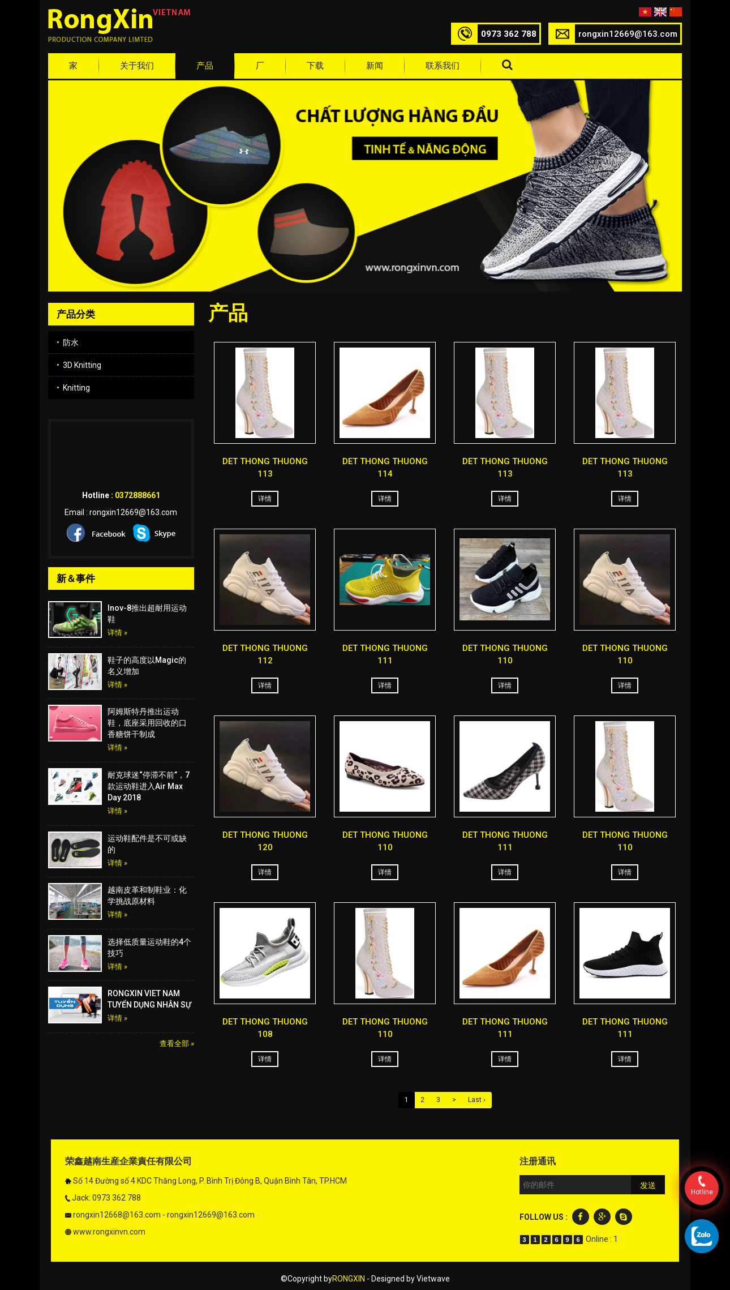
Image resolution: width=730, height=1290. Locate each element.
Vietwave (433, 1278)
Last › (477, 1100)
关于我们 (137, 66)
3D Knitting (79, 365)
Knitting (73, 387)
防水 (68, 342)
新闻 (374, 66)
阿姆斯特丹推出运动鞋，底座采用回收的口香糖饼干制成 (147, 723)
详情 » (117, 632)
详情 (265, 499)
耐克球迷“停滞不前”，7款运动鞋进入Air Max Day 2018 (149, 786)
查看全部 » (177, 1043)
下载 (315, 66)
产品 (204, 66)
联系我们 (443, 66)
